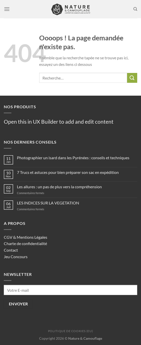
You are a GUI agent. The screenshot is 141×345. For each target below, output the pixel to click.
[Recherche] (135, 9)
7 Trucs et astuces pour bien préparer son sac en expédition (68, 172)
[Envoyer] (132, 78)
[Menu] (7, 9)
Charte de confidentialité (25, 243)
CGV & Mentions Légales (25, 237)
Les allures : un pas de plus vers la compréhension (59, 186)
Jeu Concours (16, 256)
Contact (11, 250)
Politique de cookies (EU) (70, 331)
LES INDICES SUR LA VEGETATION (48, 202)
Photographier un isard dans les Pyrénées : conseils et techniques (73, 157)
